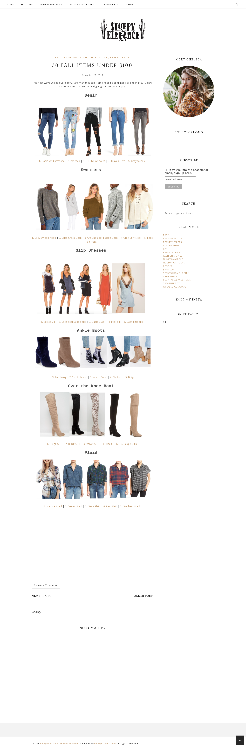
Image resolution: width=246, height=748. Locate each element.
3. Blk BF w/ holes (94, 161)
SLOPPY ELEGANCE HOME (177, 279)
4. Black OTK (110, 443)
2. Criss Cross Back (70, 237)
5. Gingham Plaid (130, 506)
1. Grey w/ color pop (44, 237)
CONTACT (130, 4)
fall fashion (66, 58)
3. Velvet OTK (92, 443)
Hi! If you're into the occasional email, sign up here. (186, 171)
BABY (166, 235)
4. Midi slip (114, 321)
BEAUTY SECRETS (172, 242)
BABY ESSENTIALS (172, 238)
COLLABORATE (109, 4)
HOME (10, 4)
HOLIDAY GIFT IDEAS (174, 262)
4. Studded (116, 377)
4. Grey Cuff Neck (131, 237)
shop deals (120, 58)
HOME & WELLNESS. (51, 4)
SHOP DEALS (170, 276)
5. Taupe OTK (129, 443)
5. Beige (130, 377)
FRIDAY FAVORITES (173, 259)
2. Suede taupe (78, 377)
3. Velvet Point (98, 377)
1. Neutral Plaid (53, 506)
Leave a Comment (45, 585)
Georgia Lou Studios (105, 743)
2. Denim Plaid (73, 506)
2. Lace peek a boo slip (72, 321)
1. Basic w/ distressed (52, 161)
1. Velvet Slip (48, 321)
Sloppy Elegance (49, 743)
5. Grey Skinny (137, 161)
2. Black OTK (73, 443)
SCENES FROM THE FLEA (176, 273)
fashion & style (94, 58)
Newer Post (41, 595)
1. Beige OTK (54, 443)
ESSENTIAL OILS (171, 252)
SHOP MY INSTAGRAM (82, 4)
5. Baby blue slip (133, 321)
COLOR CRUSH (171, 245)
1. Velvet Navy (58, 377)
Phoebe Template (69, 743)
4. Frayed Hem (116, 161)
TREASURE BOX (171, 283)
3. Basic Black (97, 321)
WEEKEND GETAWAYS (174, 286)
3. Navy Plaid (92, 506)
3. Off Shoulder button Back (101, 237)
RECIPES (167, 266)
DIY (165, 249)
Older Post (143, 595)
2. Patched (74, 161)
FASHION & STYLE (172, 255)
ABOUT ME (27, 4)
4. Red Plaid (110, 506)
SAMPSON (168, 269)
